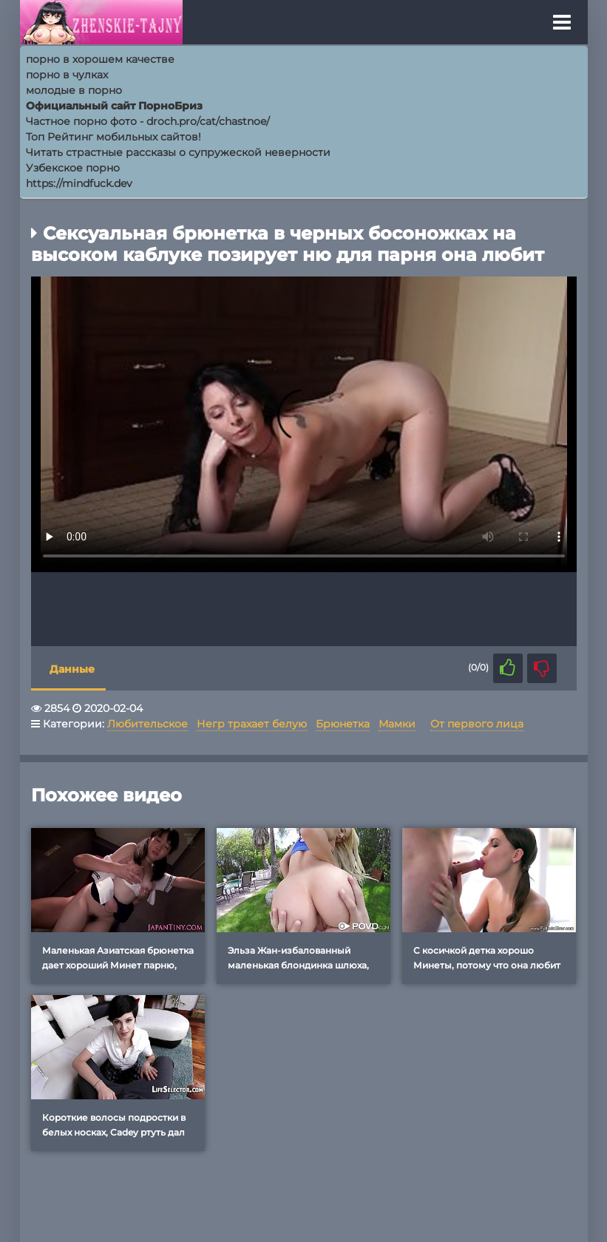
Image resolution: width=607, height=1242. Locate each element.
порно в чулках (67, 74)
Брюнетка (343, 723)
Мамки (397, 723)
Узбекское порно (73, 167)
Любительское (147, 723)
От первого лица (476, 723)
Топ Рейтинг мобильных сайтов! (113, 136)
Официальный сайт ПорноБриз (114, 105)
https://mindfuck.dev (79, 183)
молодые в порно (74, 90)
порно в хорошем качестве (100, 59)
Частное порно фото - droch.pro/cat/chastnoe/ (148, 121)
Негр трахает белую (252, 723)
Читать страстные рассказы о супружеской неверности (178, 152)
